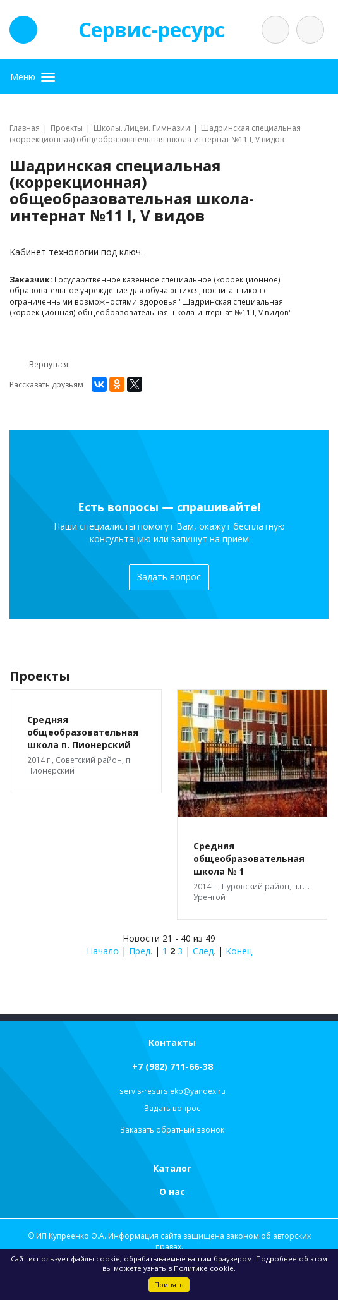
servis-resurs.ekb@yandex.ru (172, 1091)
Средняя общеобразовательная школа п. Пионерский (82, 732)
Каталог (172, 1168)
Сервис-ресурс (151, 29)
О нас (172, 1192)
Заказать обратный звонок (172, 1129)
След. (204, 951)
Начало (103, 951)
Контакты (172, 1042)
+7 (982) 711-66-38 (172, 1066)
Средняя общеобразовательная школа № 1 (249, 858)
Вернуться (38, 364)
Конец (239, 951)
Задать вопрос (169, 577)
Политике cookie (204, 1268)
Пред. (140, 951)
